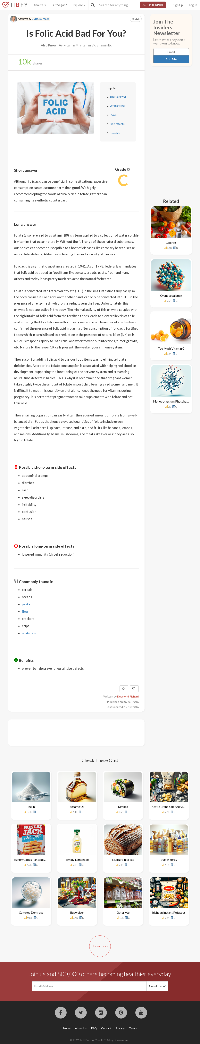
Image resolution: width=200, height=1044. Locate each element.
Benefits (115, 133)
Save (135, 18)
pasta (26, 604)
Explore (79, 5)
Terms (133, 1028)
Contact (106, 1028)
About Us (40, 5)
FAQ (94, 1028)
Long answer (117, 105)
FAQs (113, 114)
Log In (193, 5)
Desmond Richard (128, 696)
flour (25, 611)
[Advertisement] (85, 732)
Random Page (153, 4)
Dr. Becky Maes (40, 18)
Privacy (120, 1028)
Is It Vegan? (59, 5)
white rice (29, 633)
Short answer (118, 96)
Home (67, 1028)
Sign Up (178, 5)
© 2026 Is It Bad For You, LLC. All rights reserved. (100, 1040)
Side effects (117, 123)
